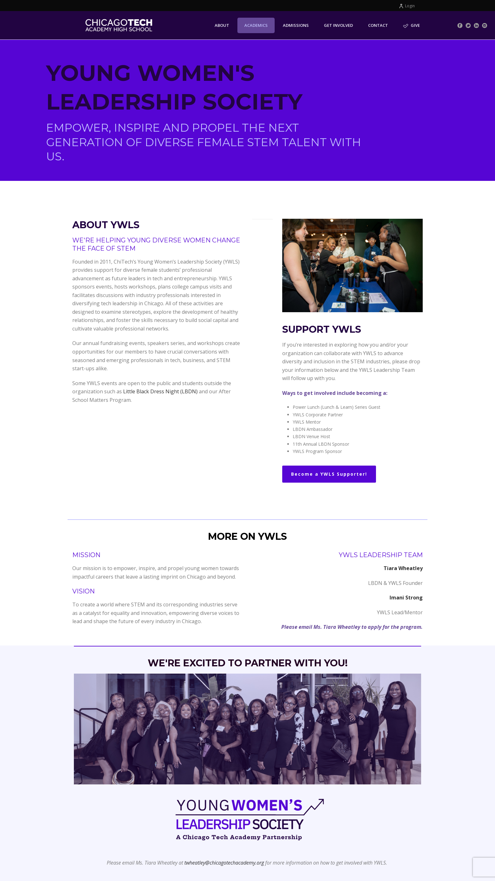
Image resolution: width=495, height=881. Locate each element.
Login (407, 6)
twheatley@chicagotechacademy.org (224, 862)
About (222, 25)
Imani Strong (406, 597)
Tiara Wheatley (403, 568)
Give (411, 25)
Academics (256, 25)
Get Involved (338, 25)
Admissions (296, 25)
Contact (378, 25)
